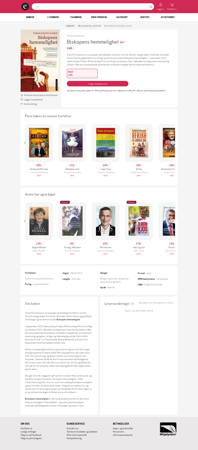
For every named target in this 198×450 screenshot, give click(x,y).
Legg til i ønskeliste (32, 99)
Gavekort (122, 17)
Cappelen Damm (41, 283)
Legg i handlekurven (97, 83)
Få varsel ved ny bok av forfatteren (39, 95)
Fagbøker (76, 17)
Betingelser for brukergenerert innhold (156, 302)
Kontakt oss (72, 428)
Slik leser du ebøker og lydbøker (82, 431)
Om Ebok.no (26, 428)
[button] (26, 150)
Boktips (145, 17)
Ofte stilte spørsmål (76, 434)
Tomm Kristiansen (75, 35)
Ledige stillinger (28, 431)
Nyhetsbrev (168, 17)
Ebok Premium (99, 17)
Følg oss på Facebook (31, 434)
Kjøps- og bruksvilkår (123, 428)
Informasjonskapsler (123, 434)
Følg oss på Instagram (31, 438)
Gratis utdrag (29, 103)
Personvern (118, 431)
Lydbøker (53, 17)
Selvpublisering (74, 438)
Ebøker (30, 17)
